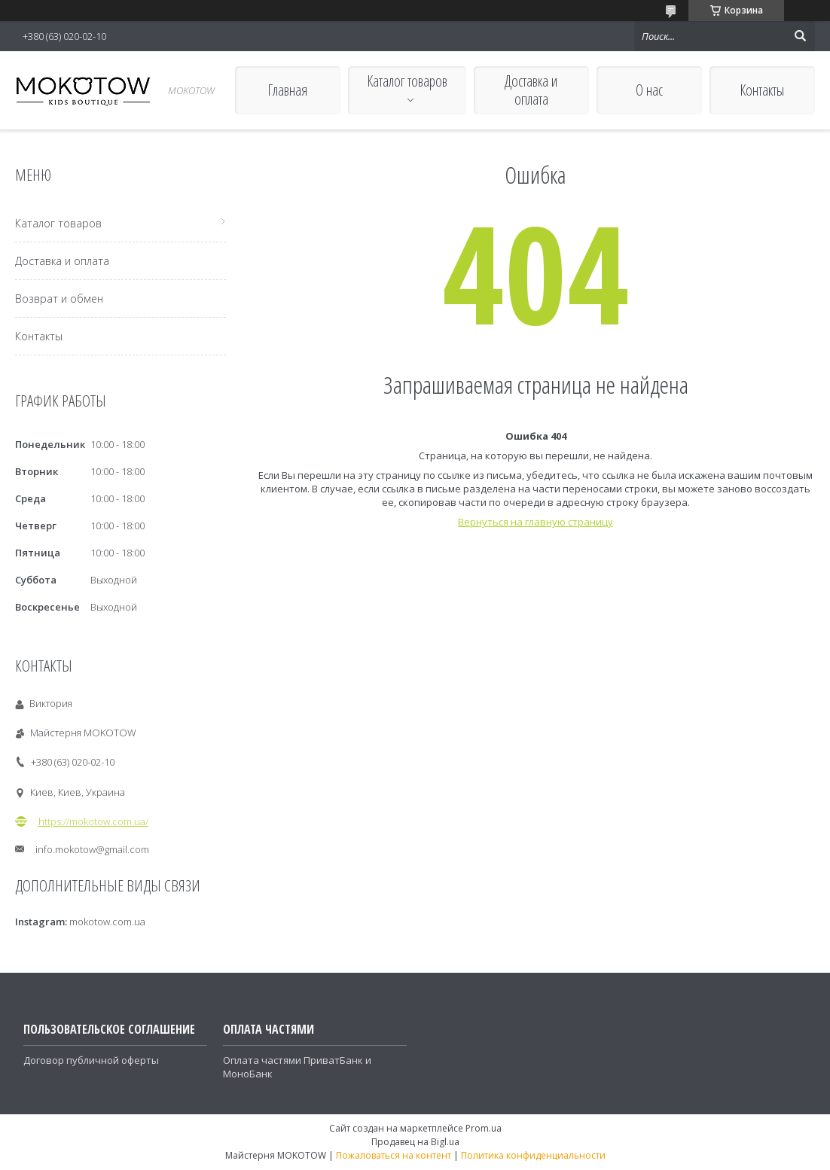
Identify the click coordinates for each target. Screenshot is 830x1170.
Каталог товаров (407, 81)
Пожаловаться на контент (393, 1155)
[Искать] (800, 36)
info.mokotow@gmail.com (92, 849)
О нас (649, 90)
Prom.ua (483, 1128)
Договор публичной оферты (91, 1060)
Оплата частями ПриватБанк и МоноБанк (297, 1066)
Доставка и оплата (531, 90)
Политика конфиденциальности (533, 1155)
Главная (287, 90)
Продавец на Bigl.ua (415, 1141)
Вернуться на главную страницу (535, 522)
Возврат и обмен (59, 298)
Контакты (762, 90)
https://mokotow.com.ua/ (93, 821)
